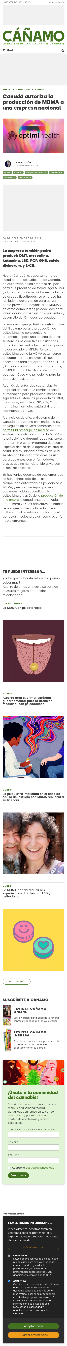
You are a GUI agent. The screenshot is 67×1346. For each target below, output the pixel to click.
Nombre (13, 1142)
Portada (8, 89)
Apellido (14, 1155)
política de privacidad (40, 1167)
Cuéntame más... (16, 981)
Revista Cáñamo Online (30, 1010)
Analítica (19, 1281)
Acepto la (33, 1167)
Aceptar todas (33, 1326)
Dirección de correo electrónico (31, 1129)
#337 (27, 2)
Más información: (33, 1247)
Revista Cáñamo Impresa (30, 1033)
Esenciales (20, 1255)
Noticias (24, 89)
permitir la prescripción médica (26, 430)
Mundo (39, 89)
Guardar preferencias (33, 1335)
